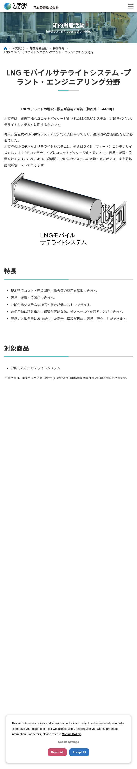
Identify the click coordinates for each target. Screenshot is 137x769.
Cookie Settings (68, 741)
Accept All (79, 752)
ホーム (5, 48)
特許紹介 (58, 48)
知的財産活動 (38, 48)
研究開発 (18, 48)
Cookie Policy (71, 734)
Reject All (57, 752)
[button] (131, 6)
